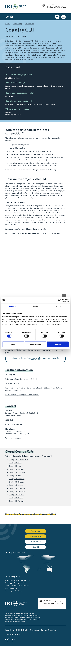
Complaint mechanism (13, 634)
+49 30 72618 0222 (14, 438)
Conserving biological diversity (13, 591)
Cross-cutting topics (11, 588)
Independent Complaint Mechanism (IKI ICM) (21, 379)
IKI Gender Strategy (12, 383)
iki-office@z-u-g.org (15, 424)
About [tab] (58, 306)
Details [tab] (35, 306)
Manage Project (35, 536)
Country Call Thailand (16, 495)
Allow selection (35, 344)
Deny (13, 344)
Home (7, 24)
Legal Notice (9, 630)
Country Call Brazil (15, 463)
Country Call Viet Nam (16, 501)
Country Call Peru (15, 466)
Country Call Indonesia (16, 479)
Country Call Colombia (16, 482)
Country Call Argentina (16, 469)
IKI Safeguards (10, 375)
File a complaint (35, 542)
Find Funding (35, 531)
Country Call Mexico (16, 485)
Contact (43, 630)
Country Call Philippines (17, 488)
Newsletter (52, 630)
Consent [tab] (12, 306)
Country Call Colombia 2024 (18, 460)
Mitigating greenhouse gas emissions (15, 583)
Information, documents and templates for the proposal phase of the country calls (35, 359)
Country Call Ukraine (16, 498)
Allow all (58, 344)
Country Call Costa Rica (17, 472)
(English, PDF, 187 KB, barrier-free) (34, 233)
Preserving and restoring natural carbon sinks (17, 580)
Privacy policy (34, 630)
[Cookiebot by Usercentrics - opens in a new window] (60, 300)
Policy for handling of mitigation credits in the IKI (22, 395)
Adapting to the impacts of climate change (17, 585)
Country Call (29, 24)
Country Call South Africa (17, 491)
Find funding (17, 24)
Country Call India (15, 476)
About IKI (35, 547)
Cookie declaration (22, 630)
